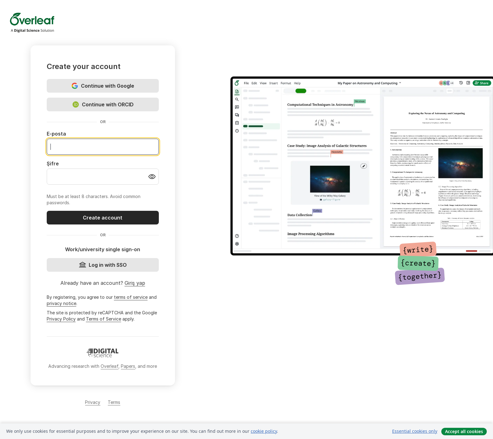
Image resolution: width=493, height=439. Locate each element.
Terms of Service (103, 318)
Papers (128, 366)
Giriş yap (135, 283)
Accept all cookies (464, 431)
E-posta (56, 134)
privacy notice (61, 303)
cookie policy (264, 431)
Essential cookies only (414, 431)
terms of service (131, 297)
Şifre (53, 163)
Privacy (92, 402)
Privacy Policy (61, 318)
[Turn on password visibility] (152, 177)
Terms (114, 402)
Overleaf (109, 366)
